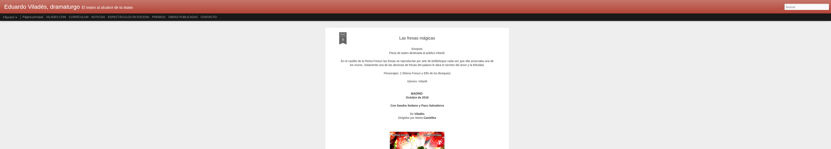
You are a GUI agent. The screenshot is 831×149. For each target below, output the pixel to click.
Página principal (32, 17)
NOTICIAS (98, 17)
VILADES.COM (56, 17)
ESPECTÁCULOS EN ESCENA (128, 17)
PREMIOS (159, 17)
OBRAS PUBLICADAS (183, 17)
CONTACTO (209, 17)
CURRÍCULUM (78, 17)
